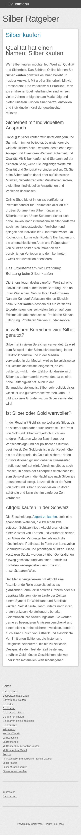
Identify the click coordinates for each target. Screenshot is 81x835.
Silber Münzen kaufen (15, 766)
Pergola (7, 754)
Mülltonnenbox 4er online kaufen (21, 746)
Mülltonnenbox (11, 741)
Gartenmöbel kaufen (14, 699)
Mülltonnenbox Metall (15, 750)
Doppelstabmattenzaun (16, 695)
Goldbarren (9, 708)
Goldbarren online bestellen (18, 720)
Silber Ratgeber (31, 19)
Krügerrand (9, 729)
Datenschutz (10, 691)
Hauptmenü (18, 4)
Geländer (8, 704)
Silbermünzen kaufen (15, 771)
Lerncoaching (10, 737)
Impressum (9, 791)
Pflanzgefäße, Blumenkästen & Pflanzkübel (27, 758)
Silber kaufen (23, 35)
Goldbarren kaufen (13, 716)
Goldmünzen (10, 725)
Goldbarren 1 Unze (13, 712)
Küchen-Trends (11, 733)
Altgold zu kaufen (44, 516)
